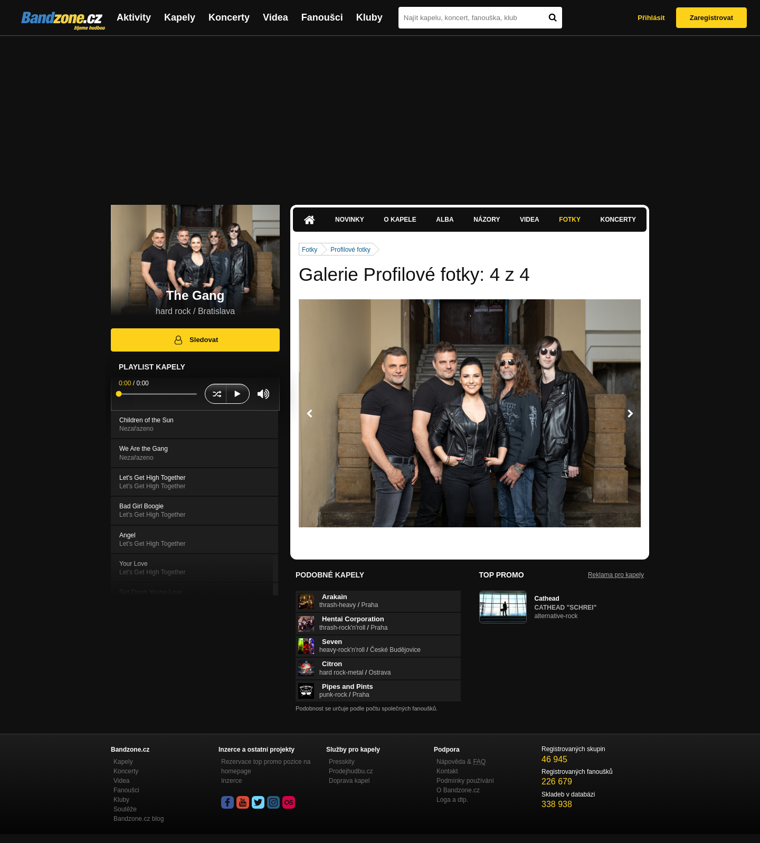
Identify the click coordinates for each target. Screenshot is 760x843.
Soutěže (125, 809)
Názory (486, 219)
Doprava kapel (349, 780)
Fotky (570, 219)
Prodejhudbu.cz (351, 771)
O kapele (400, 219)
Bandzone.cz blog (138, 818)
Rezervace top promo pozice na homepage (265, 766)
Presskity (342, 761)
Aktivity (134, 17)
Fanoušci (322, 17)
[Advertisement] (380, 115)
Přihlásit (651, 18)
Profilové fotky (350, 249)
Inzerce (231, 780)
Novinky (349, 219)
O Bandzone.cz (458, 790)
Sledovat (195, 340)
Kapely (179, 17)
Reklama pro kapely (616, 575)
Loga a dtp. (452, 799)
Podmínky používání (465, 780)
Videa (275, 17)
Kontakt (447, 771)
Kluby (369, 17)
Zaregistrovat (711, 18)
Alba (444, 219)
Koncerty (229, 17)
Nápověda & (461, 761)
